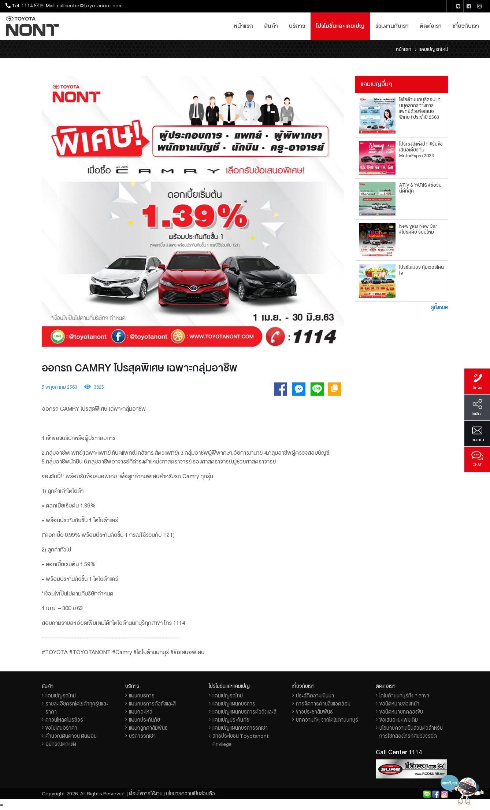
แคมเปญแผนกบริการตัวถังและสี (244, 711)
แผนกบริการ (142, 695)
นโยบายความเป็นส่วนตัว (190, 793)
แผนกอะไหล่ (140, 711)
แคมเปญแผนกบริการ (233, 703)
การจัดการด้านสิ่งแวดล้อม (323, 703)
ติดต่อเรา (431, 26)
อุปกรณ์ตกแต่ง (60, 744)
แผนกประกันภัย (144, 719)
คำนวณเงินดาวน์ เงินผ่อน (71, 736)
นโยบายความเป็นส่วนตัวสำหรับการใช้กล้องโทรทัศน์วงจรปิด (411, 731)
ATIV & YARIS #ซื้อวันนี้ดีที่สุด (420, 188)
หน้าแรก (243, 26)
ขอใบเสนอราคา (61, 727)
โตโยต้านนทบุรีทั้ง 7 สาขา (404, 695)
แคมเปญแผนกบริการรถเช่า (240, 727)
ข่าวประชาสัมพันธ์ (314, 711)
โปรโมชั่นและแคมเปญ (340, 26)
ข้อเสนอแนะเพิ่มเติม (398, 719)
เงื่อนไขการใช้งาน (146, 793)
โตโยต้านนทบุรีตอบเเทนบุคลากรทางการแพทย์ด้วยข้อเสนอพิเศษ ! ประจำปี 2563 (420, 108)
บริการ (297, 26)
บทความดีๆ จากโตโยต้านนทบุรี (327, 719)
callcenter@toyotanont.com (90, 5)
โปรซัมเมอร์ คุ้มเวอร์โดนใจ (421, 270)
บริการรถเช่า (142, 736)
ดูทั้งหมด (439, 307)
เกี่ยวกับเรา (466, 26)
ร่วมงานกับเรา (392, 26)
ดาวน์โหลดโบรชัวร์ (64, 719)
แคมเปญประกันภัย (230, 719)
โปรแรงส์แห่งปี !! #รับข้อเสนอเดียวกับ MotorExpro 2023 (421, 150)
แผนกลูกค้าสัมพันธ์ (148, 727)
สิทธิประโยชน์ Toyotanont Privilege (240, 740)
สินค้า (271, 26)
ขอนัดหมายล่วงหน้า (399, 703)
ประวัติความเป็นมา (315, 695)
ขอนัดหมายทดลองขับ (401, 711)
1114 (27, 5)
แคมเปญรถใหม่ (60, 695)
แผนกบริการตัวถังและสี (152, 703)
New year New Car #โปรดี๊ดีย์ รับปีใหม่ (418, 229)
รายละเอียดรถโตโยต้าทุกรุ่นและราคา (76, 707)
